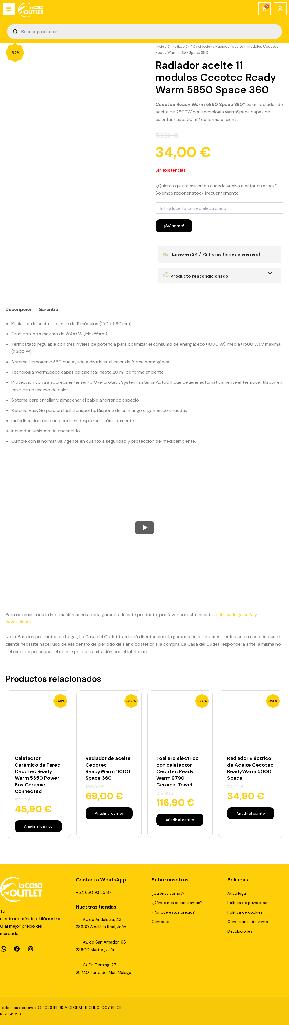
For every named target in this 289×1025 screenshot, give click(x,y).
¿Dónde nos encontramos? (177, 902)
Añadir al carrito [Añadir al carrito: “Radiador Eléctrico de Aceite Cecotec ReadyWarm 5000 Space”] (251, 821)
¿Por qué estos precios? (174, 912)
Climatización (180, 46)
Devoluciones (239, 931)
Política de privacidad (247, 902)
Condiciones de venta (247, 921)
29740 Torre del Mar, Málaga (105, 972)
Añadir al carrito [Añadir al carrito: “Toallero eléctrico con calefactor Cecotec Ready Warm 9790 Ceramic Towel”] (180, 821)
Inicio (160, 46)
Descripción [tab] (19, 309)
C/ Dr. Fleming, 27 (100, 965)
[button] (219, 275)
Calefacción (205, 46)
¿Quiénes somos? (168, 893)
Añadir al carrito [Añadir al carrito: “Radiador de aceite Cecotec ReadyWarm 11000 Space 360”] (109, 814)
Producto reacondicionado (197, 276)
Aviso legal (237, 893)
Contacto (161, 921)
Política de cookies (244, 912)
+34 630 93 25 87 (94, 892)
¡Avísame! (174, 226)
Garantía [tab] (48, 309)
